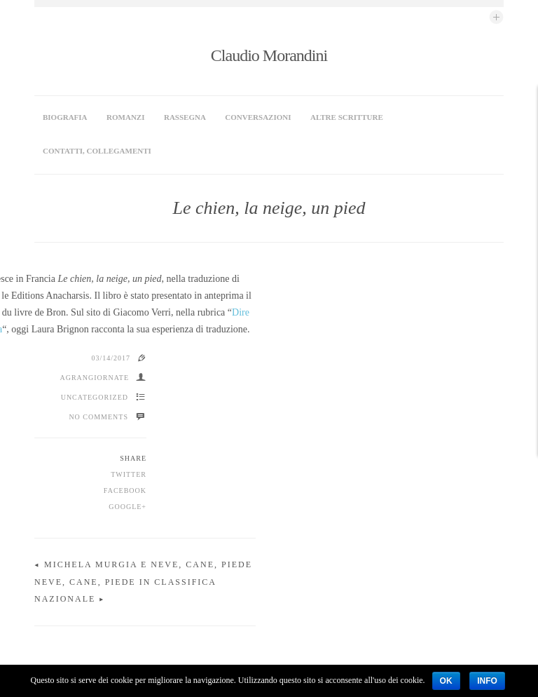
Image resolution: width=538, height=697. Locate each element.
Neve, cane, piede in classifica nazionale (370, 504)
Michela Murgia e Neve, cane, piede (148, 487)
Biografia (65, 117)
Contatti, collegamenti (97, 151)
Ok (446, 681)
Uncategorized (94, 319)
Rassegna (185, 117)
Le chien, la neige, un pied (268, 208)
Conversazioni (258, 117)
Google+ (127, 429)
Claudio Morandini (269, 55)
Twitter (128, 396)
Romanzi (125, 117)
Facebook (125, 413)
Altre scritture (346, 117)
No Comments (98, 339)
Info (487, 681)
